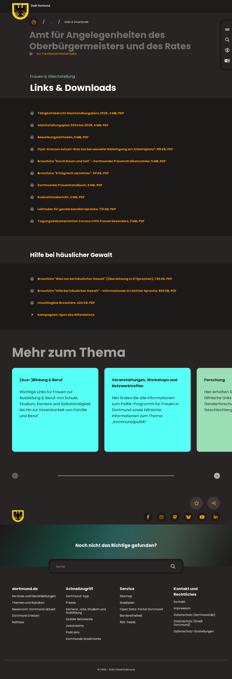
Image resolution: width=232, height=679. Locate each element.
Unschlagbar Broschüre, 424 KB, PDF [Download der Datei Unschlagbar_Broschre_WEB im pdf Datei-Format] (62, 303)
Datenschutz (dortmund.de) (194, 615)
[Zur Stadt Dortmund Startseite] (31, 11)
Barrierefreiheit (131, 615)
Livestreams (75, 626)
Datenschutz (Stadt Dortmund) (188, 623)
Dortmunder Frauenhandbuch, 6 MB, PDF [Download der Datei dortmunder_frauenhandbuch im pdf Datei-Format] (66, 185)
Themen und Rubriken (28, 603)
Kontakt (179, 602)
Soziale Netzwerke (79, 619)
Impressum (182, 608)
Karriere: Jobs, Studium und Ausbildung (86, 611)
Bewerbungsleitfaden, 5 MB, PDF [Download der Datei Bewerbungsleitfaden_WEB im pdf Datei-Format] (59, 137)
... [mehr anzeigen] (51, 22)
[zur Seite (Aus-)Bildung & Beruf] (55, 410)
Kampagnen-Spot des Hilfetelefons (62, 315)
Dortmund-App (77, 596)
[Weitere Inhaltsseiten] (217, 476)
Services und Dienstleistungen (34, 596)
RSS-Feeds (128, 622)
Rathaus (18, 622)
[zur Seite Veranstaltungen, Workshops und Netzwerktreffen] (147, 410)
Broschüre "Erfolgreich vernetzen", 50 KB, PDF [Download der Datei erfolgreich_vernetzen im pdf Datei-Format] (69, 173)
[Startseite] (33, 21)
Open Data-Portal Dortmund (141, 609)
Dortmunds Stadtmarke (83, 639)
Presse (71, 603)
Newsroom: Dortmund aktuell (33, 609)
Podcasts (73, 632)
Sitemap (126, 596)
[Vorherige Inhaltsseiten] (15, 476)
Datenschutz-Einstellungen (194, 631)
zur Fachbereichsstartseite (53, 54)
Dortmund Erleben (25, 615)
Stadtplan (127, 603)
